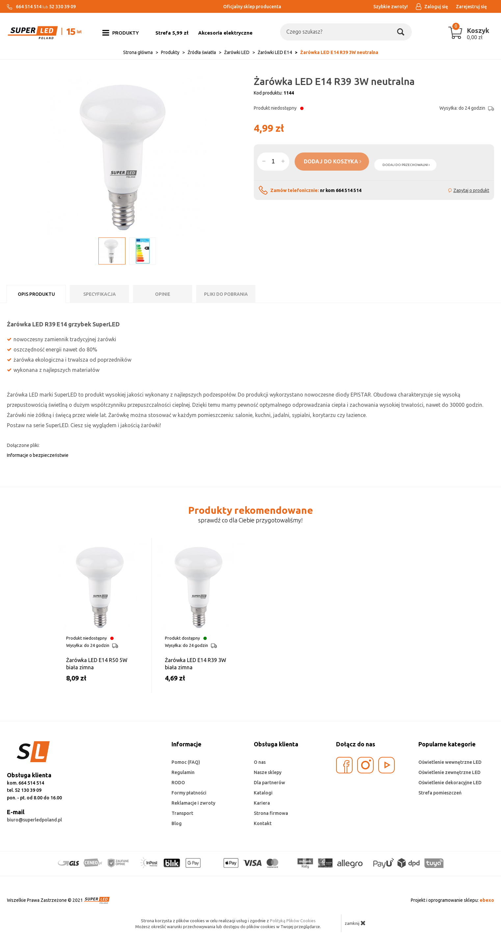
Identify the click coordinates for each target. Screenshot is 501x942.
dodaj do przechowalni (406, 165)
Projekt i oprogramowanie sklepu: (452, 900)
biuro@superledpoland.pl (34, 819)
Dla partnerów (269, 782)
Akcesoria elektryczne (225, 33)
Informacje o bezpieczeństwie (37, 455)
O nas (260, 762)
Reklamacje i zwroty (193, 803)
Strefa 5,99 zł (171, 33)
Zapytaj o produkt (471, 190)
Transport (182, 813)
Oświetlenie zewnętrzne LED (449, 772)
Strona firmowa (271, 813)
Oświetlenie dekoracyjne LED (450, 782)
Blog (176, 823)
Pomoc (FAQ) (185, 762)
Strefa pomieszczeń (439, 792)
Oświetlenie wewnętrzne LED (450, 762)
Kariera (262, 803)
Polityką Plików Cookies (293, 920)
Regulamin (183, 772)
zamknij (355, 923)
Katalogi (263, 792)
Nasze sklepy (267, 772)
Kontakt (263, 823)
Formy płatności (188, 792)
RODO (178, 782)
